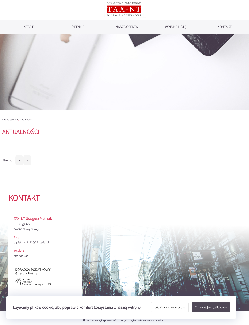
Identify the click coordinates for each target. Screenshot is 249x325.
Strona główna (10, 119)
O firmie (77, 27)
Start (29, 27)
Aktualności (25, 119)
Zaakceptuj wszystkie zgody (211, 307)
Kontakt (224, 27)
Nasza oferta (127, 27)
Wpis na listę (175, 27)
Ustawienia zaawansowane (169, 307)
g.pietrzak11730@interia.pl (31, 242)
